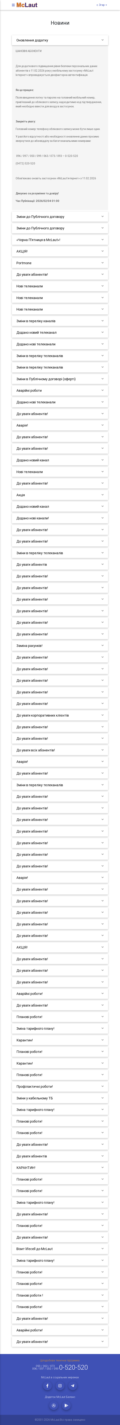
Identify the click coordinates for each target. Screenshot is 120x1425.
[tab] (60, 40)
